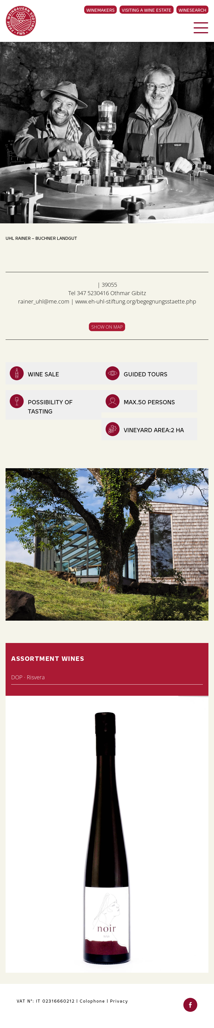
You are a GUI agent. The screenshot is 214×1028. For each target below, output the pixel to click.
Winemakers (100, 10)
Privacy (119, 1001)
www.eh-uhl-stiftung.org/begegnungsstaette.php (135, 301)
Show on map (107, 327)
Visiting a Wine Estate (146, 10)
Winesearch (192, 10)
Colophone (92, 1001)
